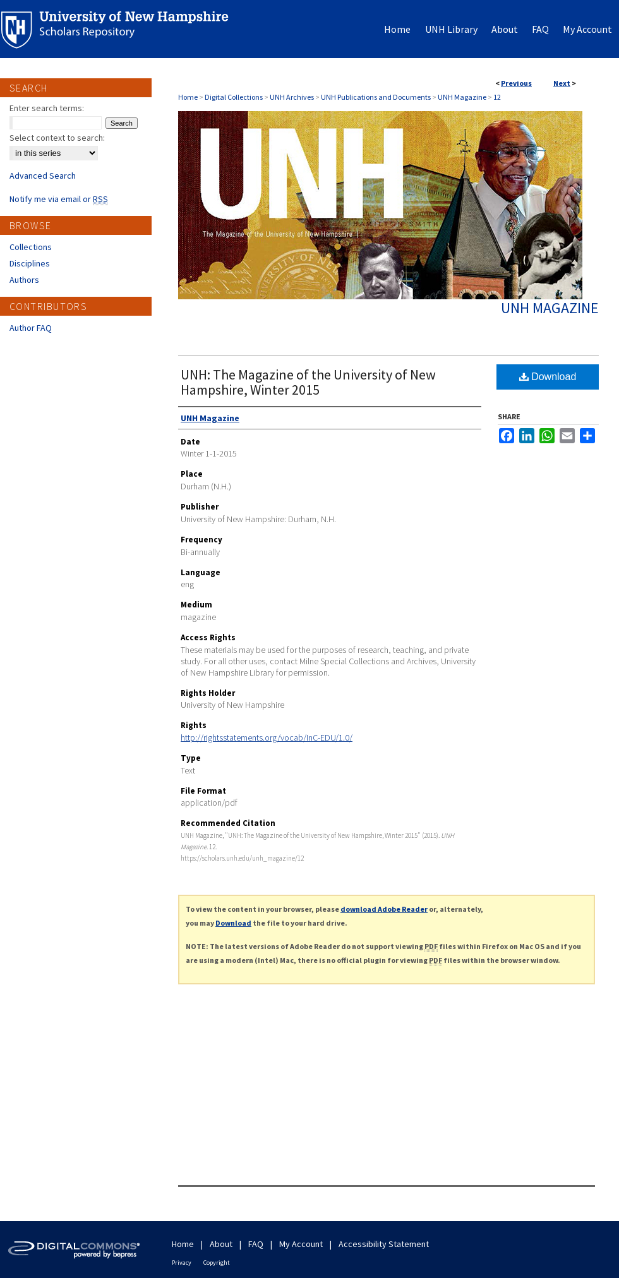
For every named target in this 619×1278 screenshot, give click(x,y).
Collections (30, 247)
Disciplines (29, 263)
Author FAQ (30, 327)
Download (548, 376)
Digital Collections (234, 97)
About (221, 1244)
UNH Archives (292, 97)
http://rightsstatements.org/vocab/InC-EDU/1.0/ (266, 737)
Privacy (181, 1262)
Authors (24, 279)
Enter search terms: (46, 108)
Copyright (216, 1262)
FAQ (255, 1244)
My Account (301, 1244)
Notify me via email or (58, 199)
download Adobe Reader (384, 909)
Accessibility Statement (384, 1244)
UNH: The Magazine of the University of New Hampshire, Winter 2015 (308, 382)
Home (188, 97)
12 (497, 97)
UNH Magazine (462, 97)
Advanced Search (42, 175)
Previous (516, 83)
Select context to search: (57, 137)
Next (561, 83)
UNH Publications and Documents (376, 97)
